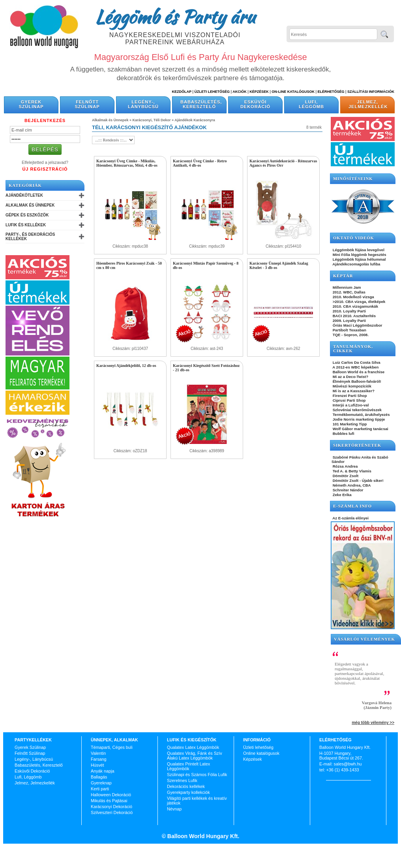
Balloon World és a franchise (358, 372)
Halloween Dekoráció (111, 794)
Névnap (174, 809)
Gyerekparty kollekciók (188, 792)
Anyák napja (102, 771)
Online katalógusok (261, 753)
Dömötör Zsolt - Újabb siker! (358, 480)
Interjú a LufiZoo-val (350, 405)
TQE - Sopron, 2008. (350, 335)
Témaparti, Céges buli (112, 747)
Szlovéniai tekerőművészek (357, 410)
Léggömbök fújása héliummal (359, 259)
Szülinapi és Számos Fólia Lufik (197, 774)
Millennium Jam (346, 287)
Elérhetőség (330, 92)
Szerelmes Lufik (182, 780)
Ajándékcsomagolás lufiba (356, 264)
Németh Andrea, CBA (351, 485)
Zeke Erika (342, 495)
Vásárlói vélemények (364, 639)
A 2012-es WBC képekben (355, 367)
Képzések (259, 92)
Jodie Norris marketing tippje (358, 419)
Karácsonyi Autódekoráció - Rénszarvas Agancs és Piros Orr (283, 163)
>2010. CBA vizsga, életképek (358, 301)
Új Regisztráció (44, 169)
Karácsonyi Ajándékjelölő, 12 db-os (126, 365)
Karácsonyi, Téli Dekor (152, 120)
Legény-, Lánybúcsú (143, 104)
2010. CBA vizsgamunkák (355, 306)
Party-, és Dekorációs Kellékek (30, 236)
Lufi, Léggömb (311, 104)
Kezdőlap (181, 92)
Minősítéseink (353, 179)
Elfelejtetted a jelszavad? (45, 162)
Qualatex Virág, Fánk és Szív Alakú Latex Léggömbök (194, 755)
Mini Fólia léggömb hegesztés (359, 254)
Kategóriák (25, 185)
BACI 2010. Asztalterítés (354, 316)
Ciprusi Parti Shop (348, 400)
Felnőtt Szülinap (87, 104)
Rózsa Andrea (345, 466)
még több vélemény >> (373, 722)
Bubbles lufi (343, 433)
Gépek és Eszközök (27, 215)
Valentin (98, 753)
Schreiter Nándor (348, 490)
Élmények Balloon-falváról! (356, 381)
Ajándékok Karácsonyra (194, 120)
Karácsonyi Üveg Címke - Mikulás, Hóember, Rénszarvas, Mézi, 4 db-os (126, 163)
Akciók (239, 92)
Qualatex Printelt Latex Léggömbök (188, 766)
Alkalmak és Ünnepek (30, 205)
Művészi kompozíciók (351, 386)
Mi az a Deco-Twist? (350, 376)
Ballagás (99, 777)
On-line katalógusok (293, 92)
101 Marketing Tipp (349, 424)
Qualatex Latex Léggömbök (193, 747)
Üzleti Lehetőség (212, 92)
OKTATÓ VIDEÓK (353, 238)
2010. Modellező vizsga (353, 297)
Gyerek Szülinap (31, 104)
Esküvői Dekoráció (255, 104)
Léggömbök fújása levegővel (358, 250)
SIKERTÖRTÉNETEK (357, 445)
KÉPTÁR (343, 276)
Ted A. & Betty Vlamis (351, 471)
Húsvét (97, 765)
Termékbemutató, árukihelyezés (361, 414)
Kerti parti (100, 788)
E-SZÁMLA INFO (352, 506)
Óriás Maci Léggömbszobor (357, 325)
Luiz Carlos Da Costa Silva (356, 362)
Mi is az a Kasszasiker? (353, 391)
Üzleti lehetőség (258, 747)
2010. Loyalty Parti (349, 311)
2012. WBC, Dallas (348, 292)
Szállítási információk (370, 92)
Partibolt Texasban (349, 330)
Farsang (99, 759)
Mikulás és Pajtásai (109, 800)
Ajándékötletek (24, 195)
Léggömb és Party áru (175, 16)
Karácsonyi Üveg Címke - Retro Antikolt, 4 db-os (200, 163)
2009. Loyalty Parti (349, 320)
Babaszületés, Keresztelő (201, 104)
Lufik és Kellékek (26, 225)
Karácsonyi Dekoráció (111, 806)
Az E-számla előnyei (350, 518)
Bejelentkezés (45, 120)
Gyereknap (101, 782)
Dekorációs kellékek (186, 786)
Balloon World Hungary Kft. (202, 836)
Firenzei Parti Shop (349, 395)
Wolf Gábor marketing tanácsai (360, 429)
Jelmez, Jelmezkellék (368, 104)
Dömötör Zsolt (345, 476)
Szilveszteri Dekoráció (112, 812)
